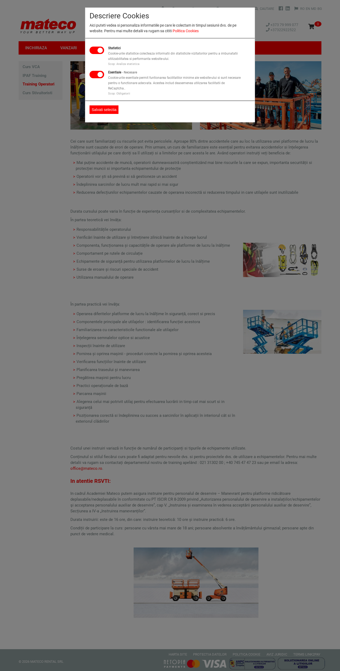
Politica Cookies (186, 31)
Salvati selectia (104, 110)
